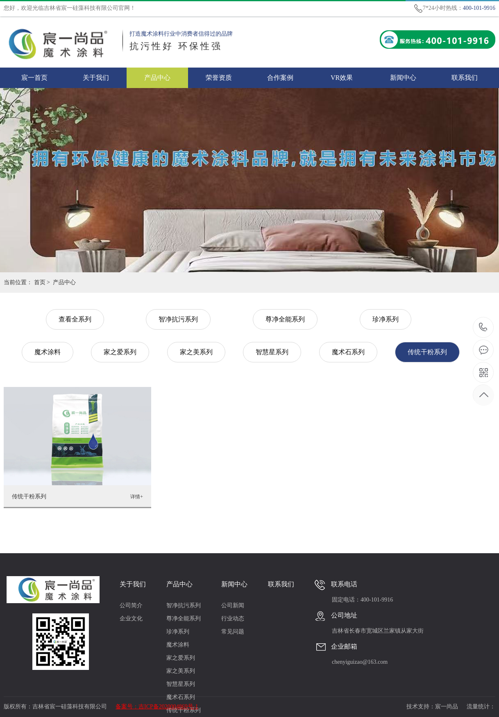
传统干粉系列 (427, 351)
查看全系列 (75, 319)
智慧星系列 (272, 351)
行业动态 (232, 618)
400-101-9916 (483, 328)
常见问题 (232, 632)
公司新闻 (232, 605)
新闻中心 (403, 77)
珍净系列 (385, 319)
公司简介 (131, 605)
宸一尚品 (446, 706)
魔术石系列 (348, 351)
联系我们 (464, 77)
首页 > (42, 282)
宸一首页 (34, 77)
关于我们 (96, 77)
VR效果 (342, 77)
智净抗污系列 (178, 319)
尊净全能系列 (285, 319)
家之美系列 (196, 351)
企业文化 (131, 618)
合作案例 (280, 77)
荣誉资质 (219, 77)
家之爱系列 (120, 351)
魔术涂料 (47, 351)
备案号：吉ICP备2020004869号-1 (157, 706)
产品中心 (157, 77)
